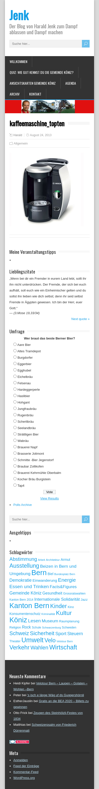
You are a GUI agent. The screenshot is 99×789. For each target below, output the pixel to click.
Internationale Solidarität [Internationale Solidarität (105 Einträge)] (57, 599)
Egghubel (24, 370)
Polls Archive (22, 505)
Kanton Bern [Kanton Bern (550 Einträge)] (29, 606)
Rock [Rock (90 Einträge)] (26, 627)
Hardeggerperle (29, 389)
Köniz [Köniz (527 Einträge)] (18, 620)
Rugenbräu (25, 415)
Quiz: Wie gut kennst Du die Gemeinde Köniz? (42, 72)
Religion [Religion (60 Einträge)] (15, 627)
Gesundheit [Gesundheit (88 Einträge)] (52, 593)
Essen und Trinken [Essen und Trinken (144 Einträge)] (29, 586)
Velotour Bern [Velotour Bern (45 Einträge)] (64, 641)
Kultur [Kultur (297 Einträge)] (64, 613)
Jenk (18, 15)
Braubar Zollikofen (31, 466)
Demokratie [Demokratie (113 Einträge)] (20, 580)
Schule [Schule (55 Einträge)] (36, 627)
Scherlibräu (26, 421)
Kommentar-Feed (25, 772)
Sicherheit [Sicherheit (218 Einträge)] (42, 633)
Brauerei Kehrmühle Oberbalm (39, 473)
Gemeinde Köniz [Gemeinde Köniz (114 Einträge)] (25, 593)
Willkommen (18, 61)
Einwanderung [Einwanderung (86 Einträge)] (44, 580)
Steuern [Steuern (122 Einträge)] (75, 633)
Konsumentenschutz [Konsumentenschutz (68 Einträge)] (25, 614)
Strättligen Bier (28, 434)
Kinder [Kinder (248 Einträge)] (58, 606)
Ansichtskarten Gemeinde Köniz (33, 83)
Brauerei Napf (27, 447)
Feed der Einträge (26, 766)
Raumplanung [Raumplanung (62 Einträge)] (69, 621)
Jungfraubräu (27, 409)
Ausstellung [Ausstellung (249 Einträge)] (24, 566)
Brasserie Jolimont (31, 453)
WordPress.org (24, 778)
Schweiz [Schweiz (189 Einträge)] (19, 633)
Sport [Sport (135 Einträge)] (60, 633)
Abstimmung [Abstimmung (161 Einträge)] (23, 559)
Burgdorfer (25, 357)
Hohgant (24, 402)
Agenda (70, 83)
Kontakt (35, 94)
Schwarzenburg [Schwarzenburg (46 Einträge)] (51, 627)
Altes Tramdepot (29, 351)
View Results (49, 498)
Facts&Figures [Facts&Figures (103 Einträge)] (63, 586)
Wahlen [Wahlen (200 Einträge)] (39, 647)
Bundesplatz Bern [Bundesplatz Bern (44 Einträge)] (64, 574)
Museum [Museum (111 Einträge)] (50, 620)
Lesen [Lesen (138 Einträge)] (34, 620)
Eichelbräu (25, 377)
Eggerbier (24, 364)
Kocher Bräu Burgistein (34, 479)
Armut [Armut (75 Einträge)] (65, 560)
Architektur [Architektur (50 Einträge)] (53, 559)
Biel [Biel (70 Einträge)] (50, 574)
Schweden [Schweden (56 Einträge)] (69, 627)
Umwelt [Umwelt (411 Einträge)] (32, 640)
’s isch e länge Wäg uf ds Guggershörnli (55, 695)
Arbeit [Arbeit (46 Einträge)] (41, 559)
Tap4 (20, 485)
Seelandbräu (27, 428)
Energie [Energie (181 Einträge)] (67, 580)
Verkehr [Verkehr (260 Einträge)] (19, 647)
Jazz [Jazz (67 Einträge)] (84, 599)
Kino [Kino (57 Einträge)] (71, 607)
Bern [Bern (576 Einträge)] (39, 572)
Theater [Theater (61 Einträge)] (15, 641)
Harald (17, 135)
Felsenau (24, 383)
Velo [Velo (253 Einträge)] (49, 640)
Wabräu (23, 441)
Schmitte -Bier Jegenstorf (36, 460)
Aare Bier (24, 345)
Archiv (15, 94)
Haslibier (24, 396)
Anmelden (20, 760)
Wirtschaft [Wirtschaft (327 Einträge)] (63, 647)
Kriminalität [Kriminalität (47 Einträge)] (48, 613)
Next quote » (80, 319)
